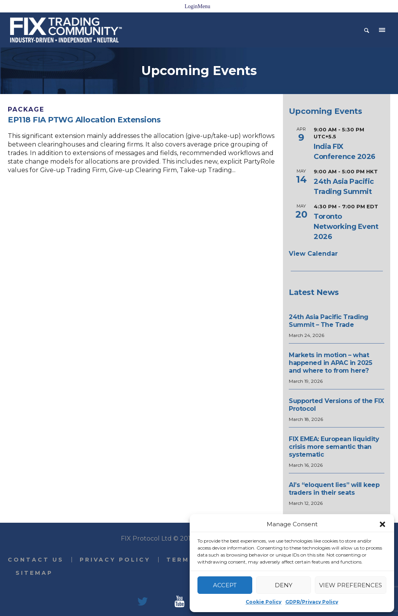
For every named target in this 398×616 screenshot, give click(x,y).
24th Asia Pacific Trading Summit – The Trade (328, 320)
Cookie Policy (263, 602)
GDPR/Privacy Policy (311, 602)
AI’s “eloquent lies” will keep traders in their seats (334, 488)
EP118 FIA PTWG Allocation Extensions (84, 119)
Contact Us (36, 559)
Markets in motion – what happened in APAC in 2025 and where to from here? (330, 362)
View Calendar (313, 253)
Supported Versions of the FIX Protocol (336, 404)
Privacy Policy (115, 559)
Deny (283, 585)
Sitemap (34, 573)
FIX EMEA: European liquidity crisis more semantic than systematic (334, 446)
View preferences (350, 585)
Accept (225, 585)
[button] (382, 524)
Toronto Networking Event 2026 (346, 226)
